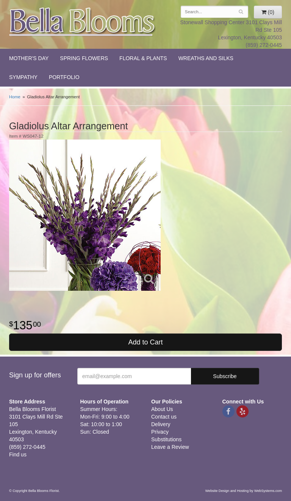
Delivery (161, 424)
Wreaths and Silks (205, 58)
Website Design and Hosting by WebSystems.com (243, 491)
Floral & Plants (143, 58)
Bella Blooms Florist (82, 22)
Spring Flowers (84, 58)
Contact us (164, 417)
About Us (162, 409)
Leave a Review (170, 447)
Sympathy (23, 77)
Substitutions (166, 439)
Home (14, 97)
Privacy (160, 432)
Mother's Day (28, 58)
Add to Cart (145, 342)
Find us (18, 454)
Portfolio (64, 77)
